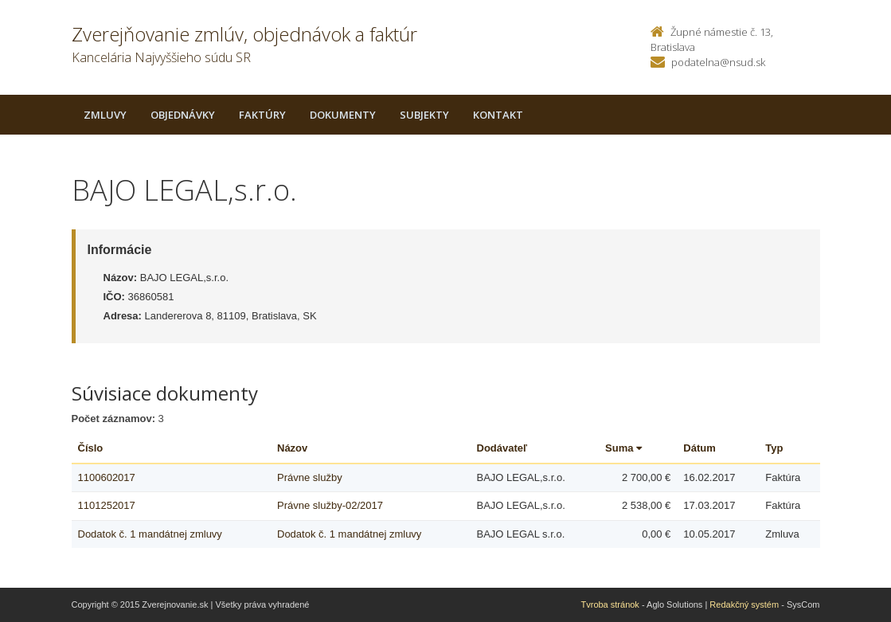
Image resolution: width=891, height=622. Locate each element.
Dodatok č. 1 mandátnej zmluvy (150, 534)
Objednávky (182, 115)
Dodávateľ (502, 448)
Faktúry (262, 115)
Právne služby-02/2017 (330, 505)
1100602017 (106, 477)
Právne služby (309, 477)
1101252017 (106, 505)
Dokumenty (343, 115)
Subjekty (424, 115)
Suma (623, 448)
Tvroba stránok (610, 604)
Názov (292, 448)
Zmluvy (105, 115)
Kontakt (498, 115)
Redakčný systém (744, 604)
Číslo (91, 448)
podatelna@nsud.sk (718, 62)
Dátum (699, 448)
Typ (774, 448)
